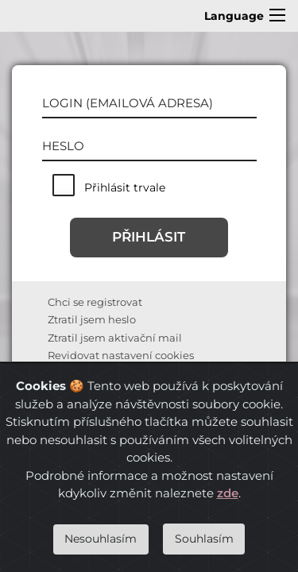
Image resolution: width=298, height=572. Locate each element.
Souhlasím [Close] (204, 538)
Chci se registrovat (95, 302)
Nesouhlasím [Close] (100, 538)
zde (227, 492)
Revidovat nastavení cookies (121, 355)
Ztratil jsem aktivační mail (115, 337)
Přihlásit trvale (124, 187)
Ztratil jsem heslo (92, 319)
